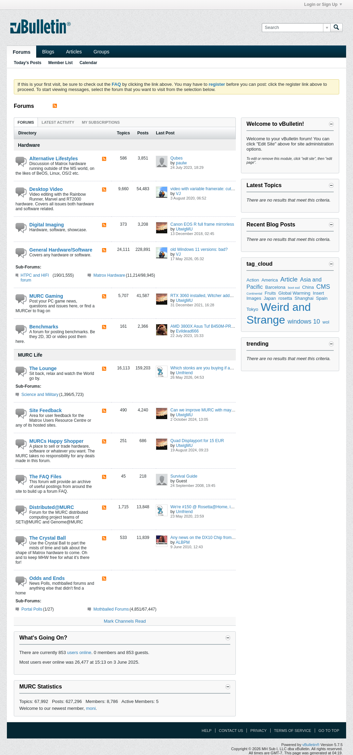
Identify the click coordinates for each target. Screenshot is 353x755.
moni (90, 708)
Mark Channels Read (125, 621)
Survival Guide (183, 476)
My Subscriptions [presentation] (101, 122)
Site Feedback (45, 410)
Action (252, 280)
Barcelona (275, 287)
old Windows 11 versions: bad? (199, 249)
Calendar (88, 62)
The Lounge (43, 368)
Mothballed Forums (111, 609)
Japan (270, 298)
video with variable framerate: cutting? (205, 188)
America (269, 280)
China (308, 287)
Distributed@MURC (51, 507)
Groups (101, 51)
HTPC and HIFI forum (35, 278)
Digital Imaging (46, 224)
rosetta (285, 298)
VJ (178, 193)
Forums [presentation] (26, 122)
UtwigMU (184, 229)
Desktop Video (46, 189)
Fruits (270, 293)
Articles (74, 51)
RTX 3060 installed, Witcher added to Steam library (217, 295)
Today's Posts (27, 62)
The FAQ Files (45, 476)
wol (326, 322)
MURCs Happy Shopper (56, 441)
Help (207, 730)
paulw (181, 163)
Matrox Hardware (109, 275)
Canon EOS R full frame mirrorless (202, 224)
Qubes (176, 158)
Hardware (29, 145)
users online (79, 652)
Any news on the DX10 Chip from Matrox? (209, 537)
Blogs (48, 51)
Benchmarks (43, 326)
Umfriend (184, 372)
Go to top (329, 730)
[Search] (296, 27)
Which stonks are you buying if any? (203, 368)
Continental (254, 293)
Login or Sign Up (323, 4)
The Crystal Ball (47, 538)
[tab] (26, 122)
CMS (323, 286)
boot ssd (294, 287)
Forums (21, 52)
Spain (321, 298)
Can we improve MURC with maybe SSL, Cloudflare (218, 410)
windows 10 (304, 321)
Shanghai (304, 298)
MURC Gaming (46, 296)
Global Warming (295, 293)
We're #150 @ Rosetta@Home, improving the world (217, 506)
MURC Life (30, 355)
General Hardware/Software (60, 250)
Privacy (258, 730)
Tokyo (252, 309)
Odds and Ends (47, 578)
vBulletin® (311, 745)
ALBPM (183, 542)
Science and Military (39, 394)
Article (288, 279)
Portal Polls (31, 609)
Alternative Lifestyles (53, 158)
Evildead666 (187, 331)
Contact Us (231, 730)
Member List (60, 62)
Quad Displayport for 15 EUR (197, 440)
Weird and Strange (278, 313)
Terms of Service (292, 730)
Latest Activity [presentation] (58, 122)
